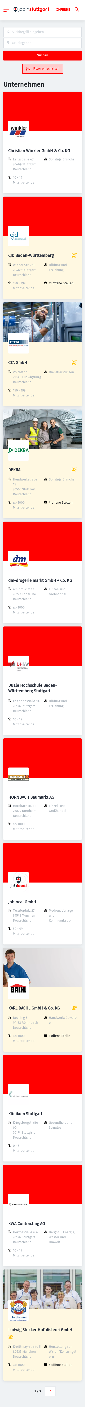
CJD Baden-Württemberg (31, 255)
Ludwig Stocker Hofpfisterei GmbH (40, 1329)
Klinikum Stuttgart (25, 1113)
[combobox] (42, 32)
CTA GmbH (17, 362)
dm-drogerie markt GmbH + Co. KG (40, 580)
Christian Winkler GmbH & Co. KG (39, 150)
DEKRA (14, 469)
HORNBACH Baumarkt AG (31, 797)
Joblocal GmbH (22, 901)
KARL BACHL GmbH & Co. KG (34, 1008)
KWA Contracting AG (26, 1223)
